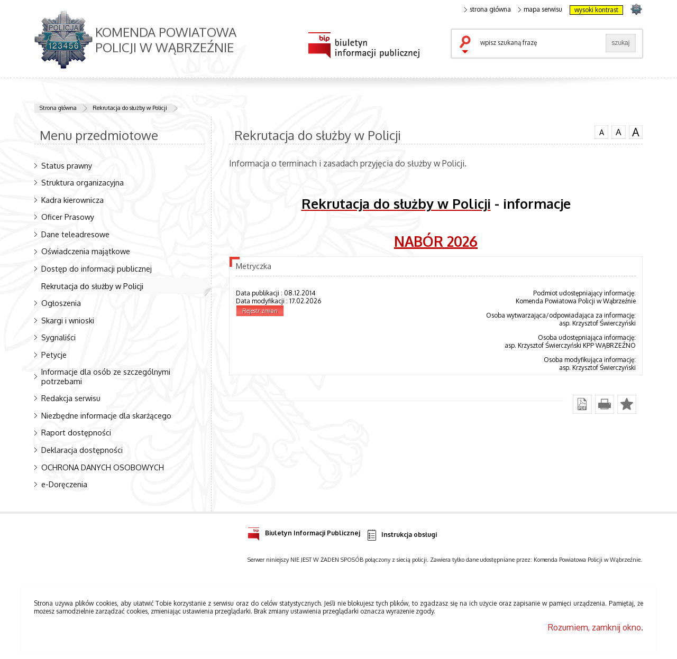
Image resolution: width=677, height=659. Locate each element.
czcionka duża (636, 132)
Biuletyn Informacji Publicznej (304, 531)
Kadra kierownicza (72, 200)
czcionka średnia (618, 131)
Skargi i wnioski (67, 320)
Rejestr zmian (260, 310)
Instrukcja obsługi (401, 535)
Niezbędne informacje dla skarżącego (106, 415)
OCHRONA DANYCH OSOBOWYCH (102, 467)
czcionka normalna (601, 131)
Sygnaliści (58, 337)
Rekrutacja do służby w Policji (130, 108)
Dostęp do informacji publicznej (96, 268)
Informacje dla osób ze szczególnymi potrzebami (105, 376)
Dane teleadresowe (75, 234)
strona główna (487, 9)
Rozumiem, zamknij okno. (595, 627)
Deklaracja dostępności (82, 449)
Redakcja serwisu (70, 398)
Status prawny (66, 165)
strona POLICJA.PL (636, 8)
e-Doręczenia (64, 484)
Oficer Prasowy (67, 216)
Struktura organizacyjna (82, 182)
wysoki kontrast (596, 10)
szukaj (467, 45)
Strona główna (58, 108)
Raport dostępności (76, 432)
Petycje (54, 354)
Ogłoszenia (61, 303)
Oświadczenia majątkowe (85, 251)
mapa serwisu (540, 9)
